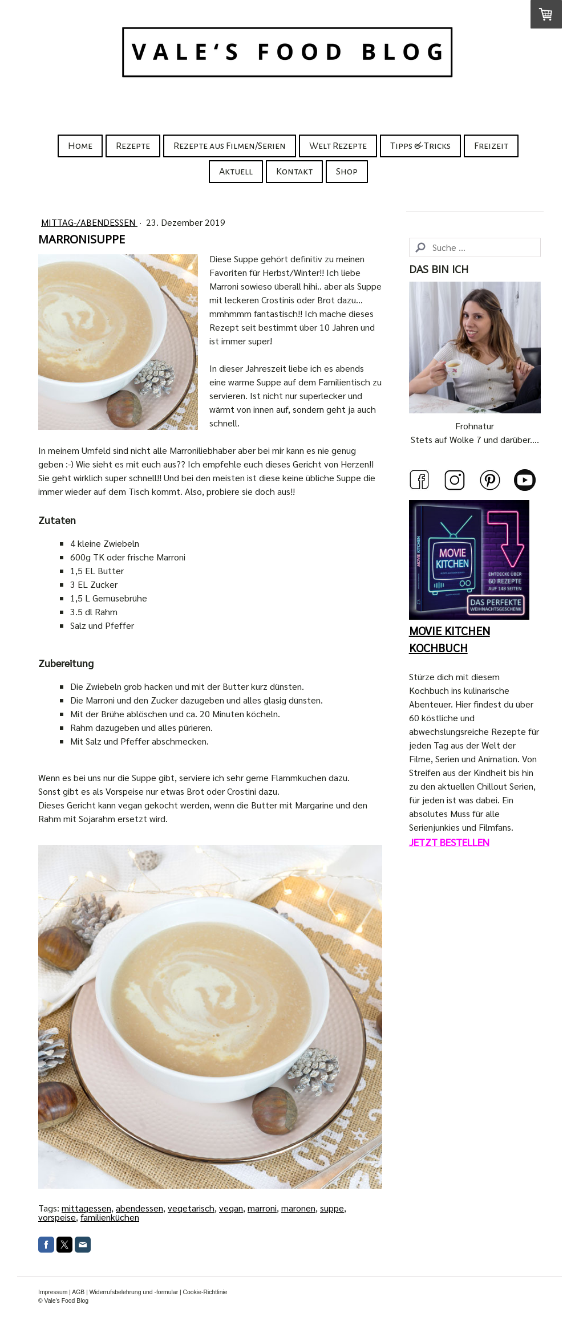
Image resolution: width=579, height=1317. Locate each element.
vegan (231, 1208)
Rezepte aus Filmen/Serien (229, 146)
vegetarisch (191, 1208)
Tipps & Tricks (420, 146)
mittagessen (86, 1208)
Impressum (52, 1292)
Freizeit (491, 146)
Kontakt (294, 171)
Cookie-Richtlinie (205, 1292)
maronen (298, 1208)
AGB (78, 1292)
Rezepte (133, 146)
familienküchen (109, 1217)
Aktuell (236, 171)
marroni (262, 1208)
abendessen (139, 1208)
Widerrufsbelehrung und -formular (134, 1292)
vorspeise (57, 1217)
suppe (332, 1208)
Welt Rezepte (338, 146)
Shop (347, 171)
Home (80, 146)
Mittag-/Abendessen (89, 222)
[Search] (475, 247)
